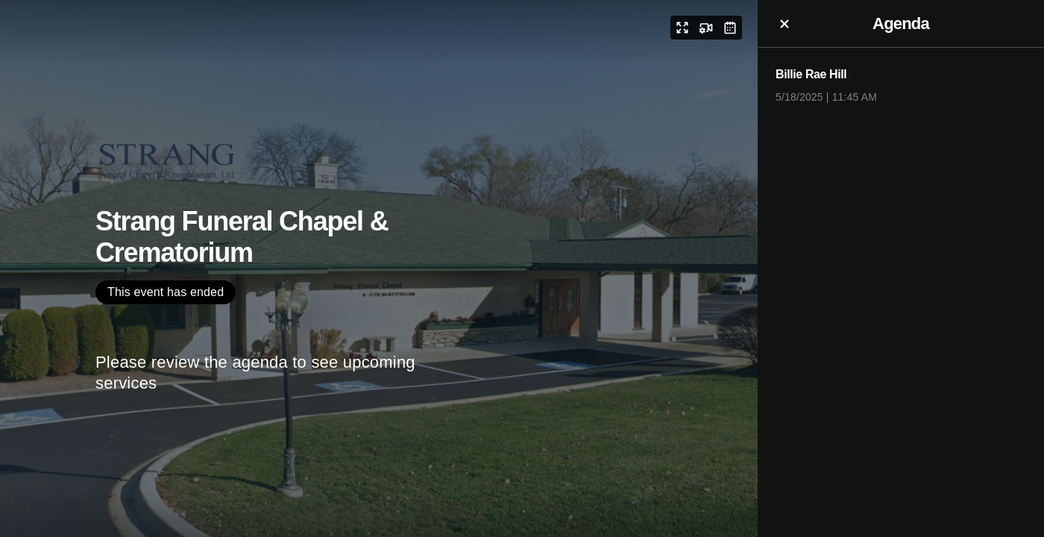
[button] (682, 28)
